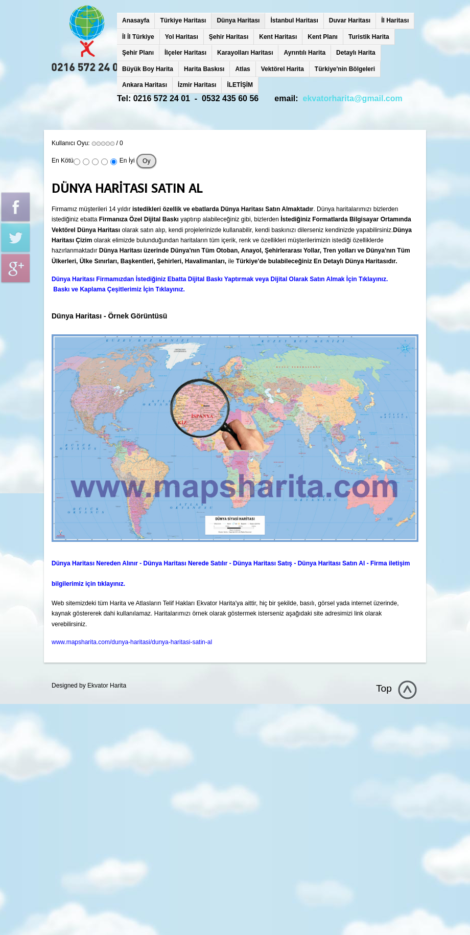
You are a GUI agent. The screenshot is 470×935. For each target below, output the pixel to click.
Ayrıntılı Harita (304, 52)
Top (384, 688)
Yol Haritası (181, 36)
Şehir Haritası (228, 36)
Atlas (242, 69)
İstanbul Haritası (294, 20)
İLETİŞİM (240, 84)
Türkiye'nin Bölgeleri (345, 69)
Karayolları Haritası (245, 52)
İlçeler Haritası (185, 52)
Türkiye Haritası (183, 20)
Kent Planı (323, 36)
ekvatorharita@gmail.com (353, 98)
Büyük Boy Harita (147, 69)
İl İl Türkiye (138, 36)
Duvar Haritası (349, 20)
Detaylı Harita (355, 52)
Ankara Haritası (144, 84)
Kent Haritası (278, 36)
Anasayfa (135, 20)
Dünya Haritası (238, 20)
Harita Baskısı (204, 69)
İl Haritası (395, 20)
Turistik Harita (368, 36)
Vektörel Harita (282, 69)
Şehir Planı (138, 52)
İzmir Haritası (197, 84)
